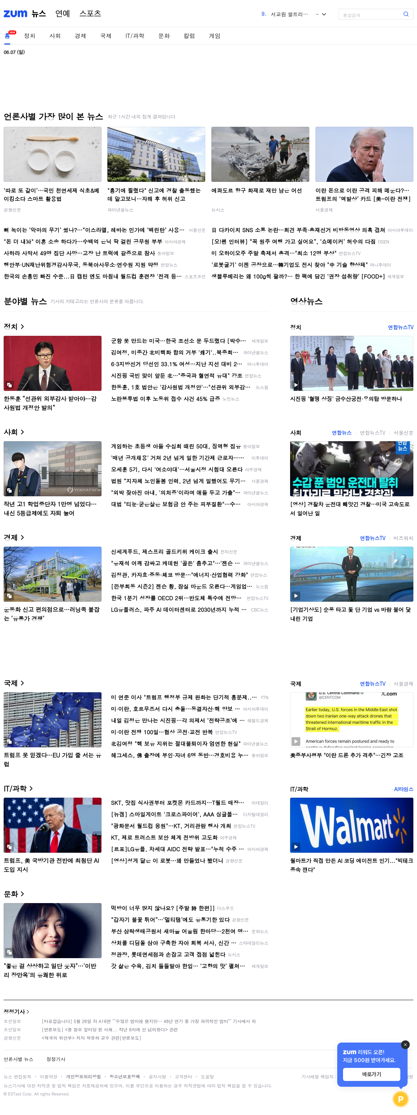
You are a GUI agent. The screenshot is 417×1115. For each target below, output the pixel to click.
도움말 (207, 1076)
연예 (62, 13)
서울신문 (403, 432)
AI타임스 (403, 789)
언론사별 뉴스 (18, 1059)
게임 (214, 36)
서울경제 (324, 209)
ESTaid (14, 1094)
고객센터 (183, 1076)
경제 (80, 36)
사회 (55, 36)
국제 (106, 36)
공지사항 (157, 1076)
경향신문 (12, 209)
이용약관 (48, 1076)
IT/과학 (134, 36)
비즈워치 (403, 538)
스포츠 (90, 13)
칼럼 (189, 36)
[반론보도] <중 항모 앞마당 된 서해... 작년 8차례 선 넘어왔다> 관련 (110, 1029)
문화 (164, 36)
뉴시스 (217, 209)
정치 (30, 36)
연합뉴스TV (400, 327)
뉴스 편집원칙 (17, 1076)
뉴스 (39, 13)
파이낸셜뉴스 (120, 209)
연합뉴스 (341, 432)
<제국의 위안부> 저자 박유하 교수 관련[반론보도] (91, 1038)
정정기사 (14, 1011)
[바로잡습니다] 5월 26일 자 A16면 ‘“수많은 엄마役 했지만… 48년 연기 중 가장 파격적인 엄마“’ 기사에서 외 (149, 1021)
